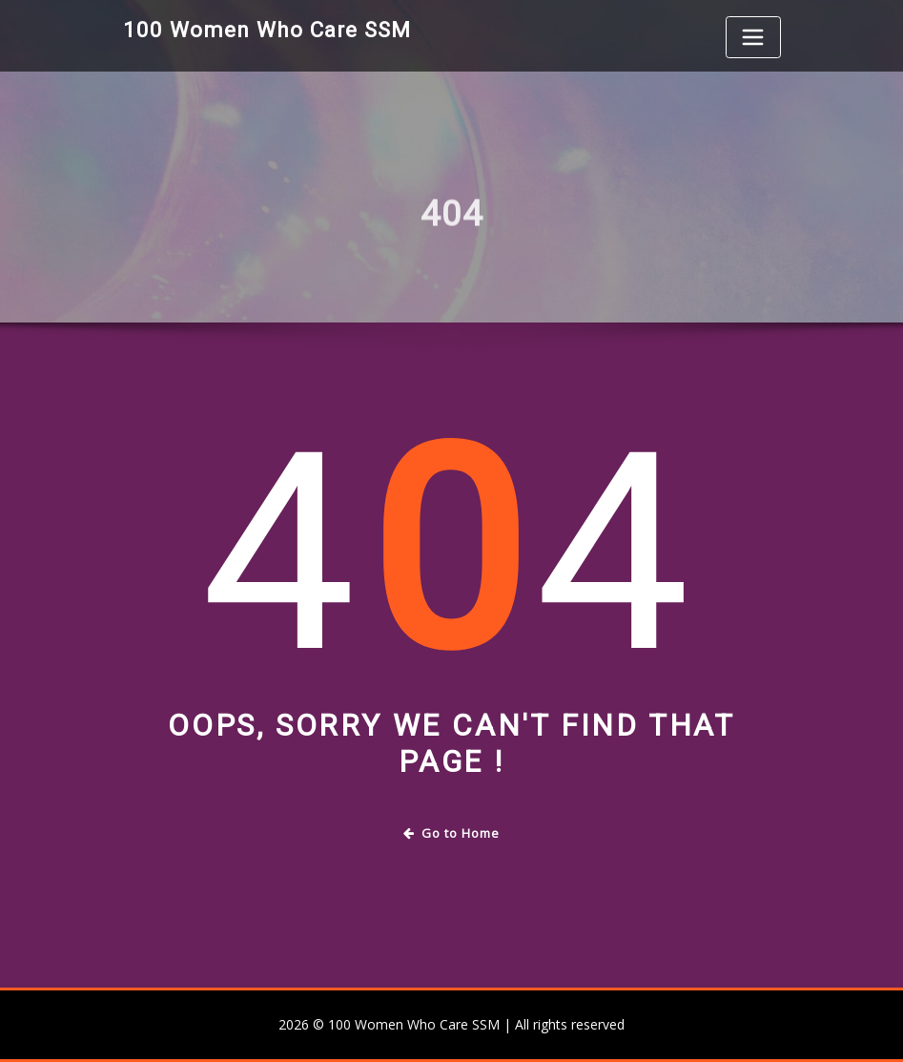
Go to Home (451, 833)
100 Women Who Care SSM (267, 29)
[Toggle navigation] (753, 37)
